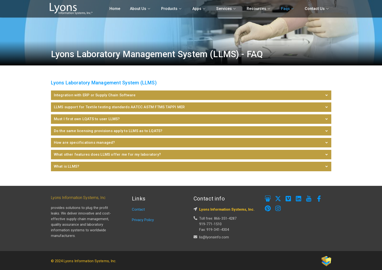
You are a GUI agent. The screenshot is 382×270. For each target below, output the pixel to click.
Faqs (288, 8)
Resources (259, 8)
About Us (140, 8)
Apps (199, 8)
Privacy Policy (143, 218)
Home (114, 8)
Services (226, 8)
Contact (138, 208)
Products (172, 8)
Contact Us (317, 8)
